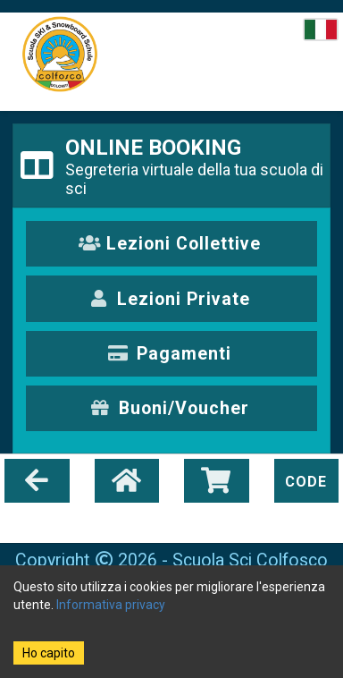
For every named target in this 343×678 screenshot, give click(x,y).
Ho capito (48, 653)
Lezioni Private (170, 299)
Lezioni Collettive (170, 243)
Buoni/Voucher (169, 408)
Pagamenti (169, 353)
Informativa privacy (110, 604)
